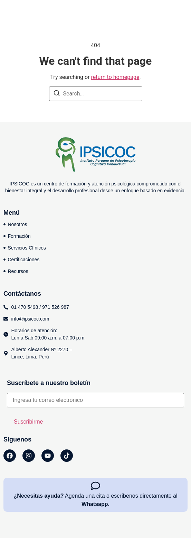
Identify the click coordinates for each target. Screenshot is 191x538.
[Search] (57, 94)
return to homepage (115, 77)
